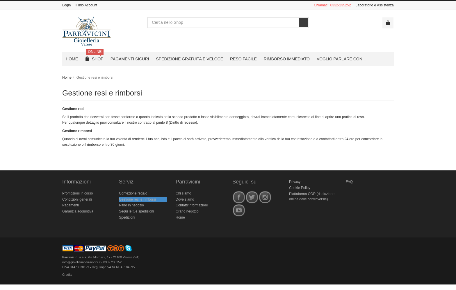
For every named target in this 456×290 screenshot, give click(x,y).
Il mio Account (86, 5)
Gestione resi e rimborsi (102, 93)
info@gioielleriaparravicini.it (81, 262)
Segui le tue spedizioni (136, 211)
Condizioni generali (77, 199)
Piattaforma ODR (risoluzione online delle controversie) (311, 196)
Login (66, 5)
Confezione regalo (133, 193)
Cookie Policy (299, 188)
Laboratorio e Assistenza (375, 5)
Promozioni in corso (77, 193)
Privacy (294, 182)
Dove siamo (185, 199)
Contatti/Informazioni (192, 205)
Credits (67, 274)
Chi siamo (183, 193)
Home (67, 77)
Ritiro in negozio (131, 205)
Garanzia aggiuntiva (77, 211)
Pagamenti (70, 205)
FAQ (349, 182)
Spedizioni (127, 217)
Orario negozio (187, 211)
